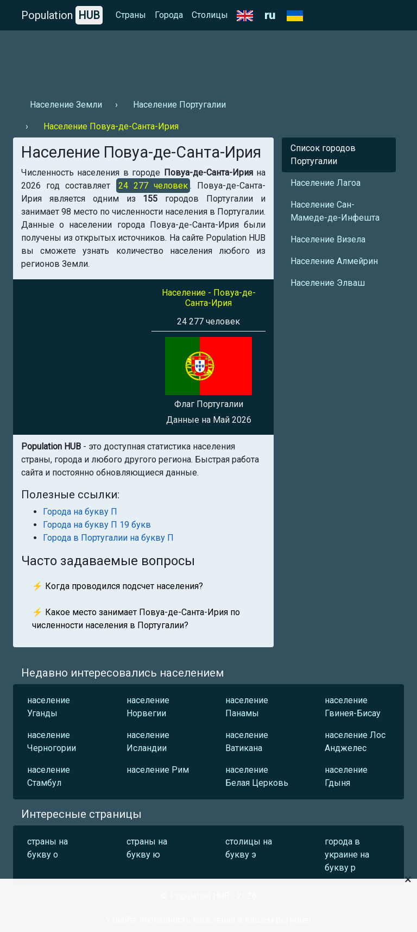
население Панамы (246, 706)
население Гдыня (346, 776)
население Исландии (148, 741)
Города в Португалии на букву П (108, 538)
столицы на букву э (248, 848)
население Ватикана (246, 741)
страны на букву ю (147, 848)
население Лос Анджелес (355, 741)
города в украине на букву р (347, 854)
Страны (131, 15)
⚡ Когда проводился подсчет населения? (117, 586)
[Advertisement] (208, 60)
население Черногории (51, 741)
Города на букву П (80, 511)
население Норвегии (148, 706)
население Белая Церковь (256, 776)
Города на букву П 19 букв (97, 525)
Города (169, 15)
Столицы (210, 15)
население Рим (158, 770)
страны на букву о (47, 848)
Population (62, 15)
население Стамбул (48, 776)
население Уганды (48, 706)
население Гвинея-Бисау (353, 706)
